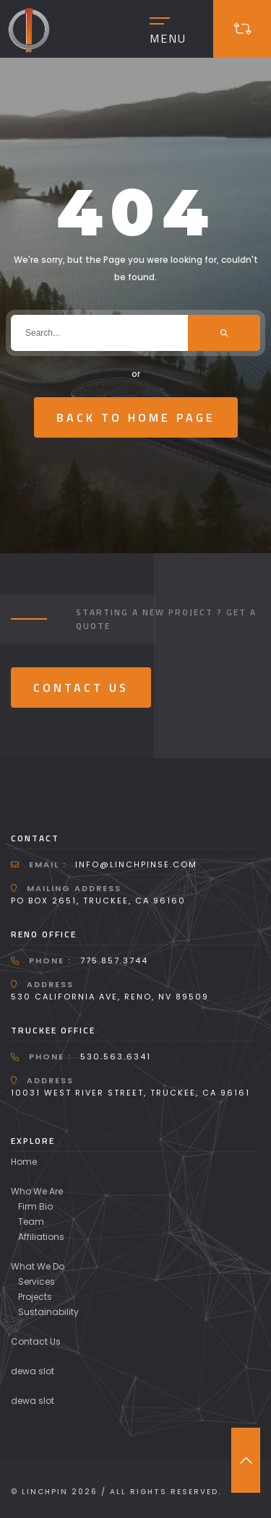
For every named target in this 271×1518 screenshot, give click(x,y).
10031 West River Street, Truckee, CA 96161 (130, 1092)
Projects (35, 1297)
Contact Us (81, 687)
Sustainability (48, 1312)
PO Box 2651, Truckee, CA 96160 (98, 900)
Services (36, 1281)
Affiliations (41, 1237)
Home (24, 1161)
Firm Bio (35, 1206)
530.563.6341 (115, 1056)
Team (31, 1221)
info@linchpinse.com (136, 864)
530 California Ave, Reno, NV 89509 (110, 996)
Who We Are (37, 1191)
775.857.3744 (114, 960)
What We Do (37, 1266)
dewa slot (32, 1371)
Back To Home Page (135, 417)
